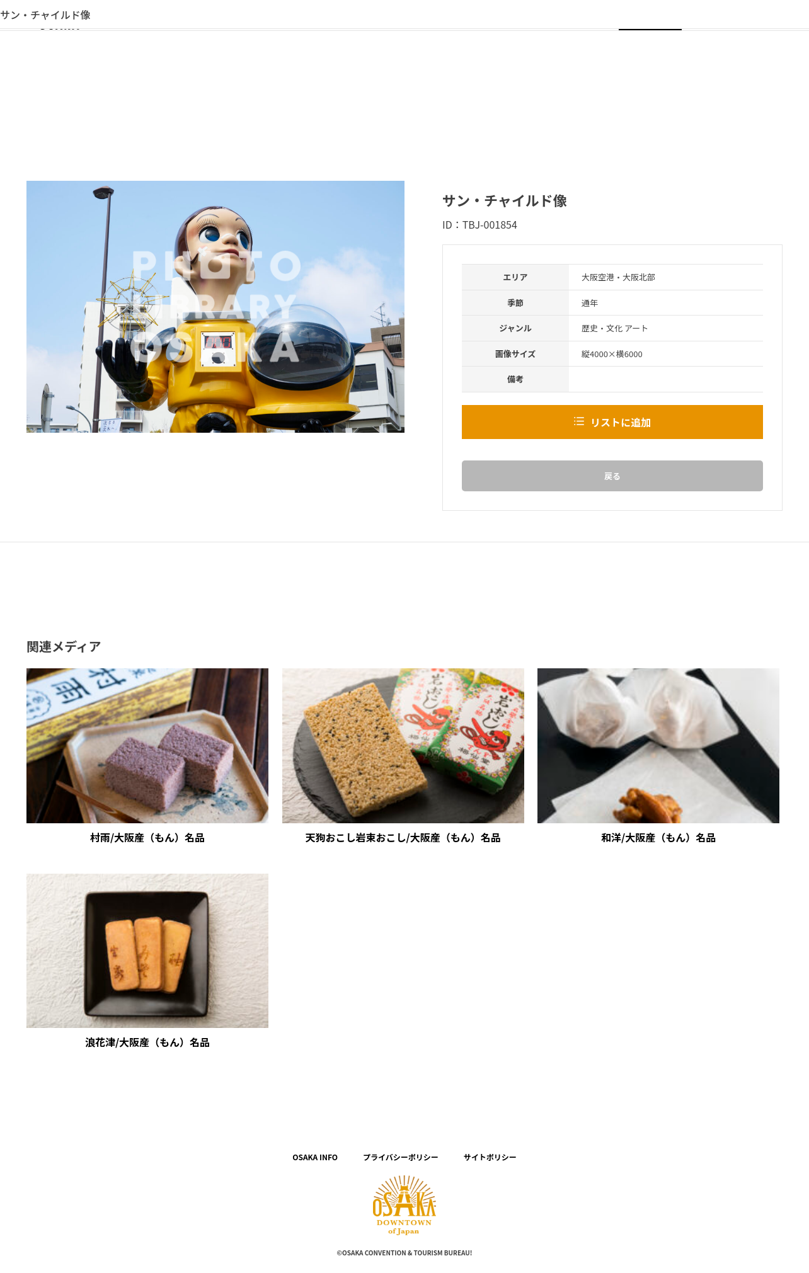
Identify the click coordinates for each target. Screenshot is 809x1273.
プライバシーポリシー (401, 1156)
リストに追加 (620, 422)
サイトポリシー (490, 1156)
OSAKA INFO (315, 1156)
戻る (612, 476)
